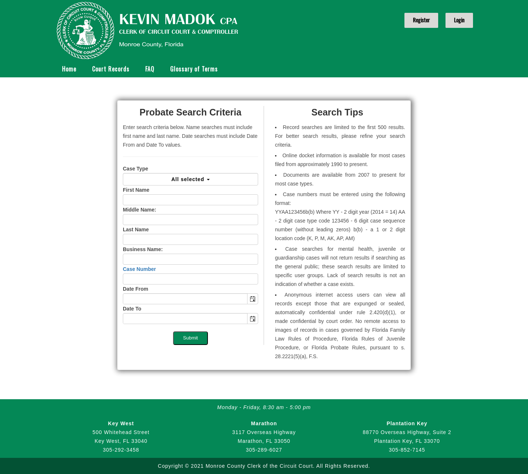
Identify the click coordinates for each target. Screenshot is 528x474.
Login (459, 20)
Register (421, 20)
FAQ (149, 69)
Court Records (110, 69)
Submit (190, 338)
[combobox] (185, 299)
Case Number (139, 269)
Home (69, 69)
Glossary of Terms (194, 69)
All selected (190, 179)
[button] (252, 299)
